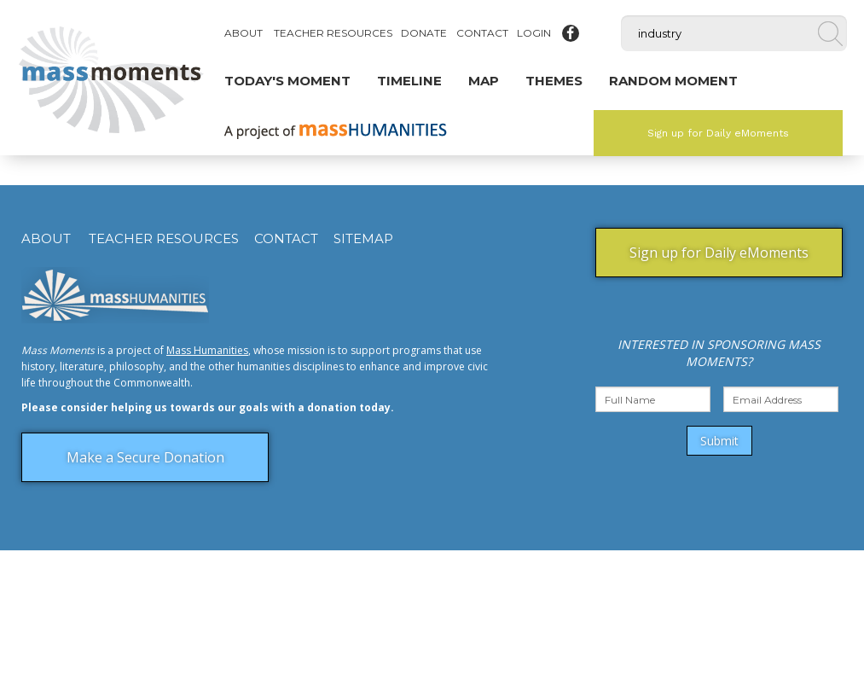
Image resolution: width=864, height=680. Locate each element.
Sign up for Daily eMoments (718, 133)
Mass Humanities (207, 350)
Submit (719, 441)
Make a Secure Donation (145, 457)
